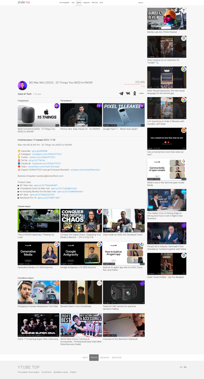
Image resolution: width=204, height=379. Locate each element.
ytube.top (28, 367)
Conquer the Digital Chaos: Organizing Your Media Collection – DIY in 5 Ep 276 (80, 236)
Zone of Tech (24, 94)
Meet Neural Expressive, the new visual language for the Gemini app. (165, 92)
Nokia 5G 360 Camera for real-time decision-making (119, 307)
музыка (104, 357)
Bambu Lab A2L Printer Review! (162, 32)
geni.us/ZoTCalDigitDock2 (64, 188)
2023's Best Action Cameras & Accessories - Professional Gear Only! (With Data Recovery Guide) (80, 342)
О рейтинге (47, 372)
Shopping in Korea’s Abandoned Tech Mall (38, 306)
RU (181, 367)
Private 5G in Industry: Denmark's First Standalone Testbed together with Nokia (166, 247)
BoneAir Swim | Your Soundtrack (75, 306)
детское (117, 357)
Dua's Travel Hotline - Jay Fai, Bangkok (165, 277)
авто (85, 357)
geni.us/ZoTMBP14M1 (49, 197)
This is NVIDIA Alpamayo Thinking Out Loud (36, 236)
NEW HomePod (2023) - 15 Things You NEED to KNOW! (36, 130)
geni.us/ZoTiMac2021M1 (42, 194)
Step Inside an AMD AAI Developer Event (122, 234)
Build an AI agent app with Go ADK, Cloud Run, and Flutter (122, 268)
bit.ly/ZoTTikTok (37, 160)
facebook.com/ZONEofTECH (46, 163)
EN (185, 367)
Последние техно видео (28, 372)
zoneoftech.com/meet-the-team (44, 166)
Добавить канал (61, 372)
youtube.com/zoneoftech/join (85, 169)
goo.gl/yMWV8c (40, 151)
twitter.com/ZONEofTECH (42, 157)
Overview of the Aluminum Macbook (120, 339)
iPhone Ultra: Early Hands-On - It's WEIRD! (80, 129)
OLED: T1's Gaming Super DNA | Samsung (38, 339)
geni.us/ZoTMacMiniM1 (46, 185)
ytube (24, 2)
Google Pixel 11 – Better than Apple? (120, 129)
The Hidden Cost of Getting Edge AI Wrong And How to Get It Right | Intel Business (164, 216)
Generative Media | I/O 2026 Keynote (35, 267)
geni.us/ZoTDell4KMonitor (70, 191)
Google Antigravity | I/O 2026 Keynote (78, 267)
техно (94, 357)
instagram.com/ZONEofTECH (47, 154)
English (73, 372)
